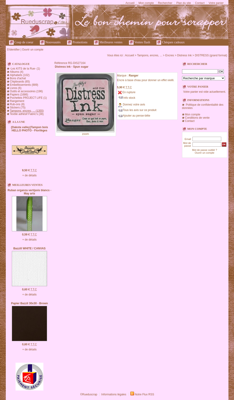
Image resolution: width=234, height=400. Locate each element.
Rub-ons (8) (17, 104)
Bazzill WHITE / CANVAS (29, 248)
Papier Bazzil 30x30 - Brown (29, 303)
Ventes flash (139, 42)
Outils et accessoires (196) (26, 91)
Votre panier (216, 3)
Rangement (17, 101)
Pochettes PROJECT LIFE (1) (28, 97)
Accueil (130, 3)
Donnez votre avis (134, 104)
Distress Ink (184, 55)
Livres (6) (16, 88)
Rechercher (165, 3)
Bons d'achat (18, 78)
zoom (85, 134)
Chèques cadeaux (171, 42)
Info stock (129, 97)
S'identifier (13, 49)
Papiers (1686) (19, 94)
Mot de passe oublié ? (204, 150)
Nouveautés (50, 42)
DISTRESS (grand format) (211, 55)
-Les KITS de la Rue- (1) (25, 68)
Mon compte (146, 3)
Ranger (133, 75)
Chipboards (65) (20, 81)
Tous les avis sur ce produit (140, 110)
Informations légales (113, 394)
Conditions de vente (197, 117)
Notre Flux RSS (144, 394)
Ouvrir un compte (32, 49)
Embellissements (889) (24, 84)
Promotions (77, 42)
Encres (169, 55)
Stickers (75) (18, 107)
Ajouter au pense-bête (136, 115)
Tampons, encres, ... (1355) (27, 110)
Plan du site (183, 3)
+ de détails (29, 175)
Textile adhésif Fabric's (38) (27, 114)
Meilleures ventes (108, 42)
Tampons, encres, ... (149, 55)
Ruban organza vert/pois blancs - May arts (29, 192)
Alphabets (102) (20, 75)
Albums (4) (16, 71)
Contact (200, 3)
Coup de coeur (21, 42)
